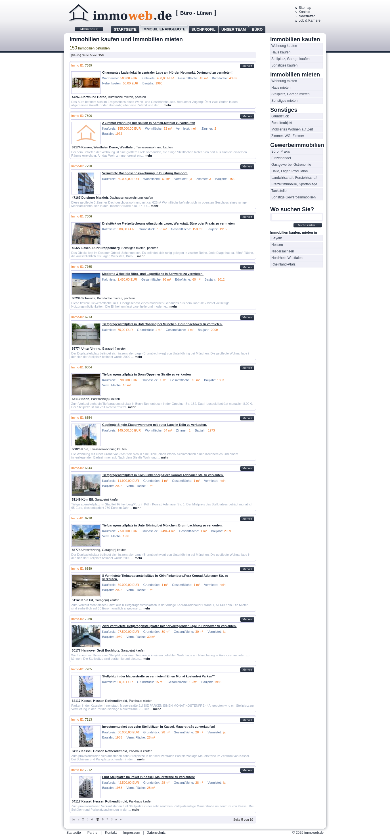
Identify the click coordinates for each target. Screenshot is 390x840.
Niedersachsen (282, 251)
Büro (257, 29)
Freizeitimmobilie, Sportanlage (294, 184)
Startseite (125, 29)
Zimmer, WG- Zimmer (287, 136)
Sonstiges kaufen (284, 65)
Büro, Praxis (280, 152)
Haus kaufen (280, 52)
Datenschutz (156, 833)
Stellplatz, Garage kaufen (290, 59)
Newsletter (307, 16)
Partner (92, 833)
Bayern (276, 238)
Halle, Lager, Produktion (289, 171)
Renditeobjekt (281, 123)
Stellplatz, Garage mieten (290, 94)
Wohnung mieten (284, 81)
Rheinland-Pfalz (283, 264)
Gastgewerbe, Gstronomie (291, 165)
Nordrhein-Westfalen (287, 258)
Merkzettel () (89, 28)
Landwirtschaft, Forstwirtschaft (294, 178)
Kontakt (304, 12)
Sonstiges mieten (284, 101)
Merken (247, 65)
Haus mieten (280, 88)
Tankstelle (278, 191)
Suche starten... (307, 225)
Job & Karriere (309, 20)
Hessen (277, 245)
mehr (167, 105)
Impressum (131, 833)
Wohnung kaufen (284, 46)
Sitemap (305, 8)
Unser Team (233, 29)
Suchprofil (204, 29)
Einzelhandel (281, 158)
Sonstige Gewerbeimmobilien (293, 197)
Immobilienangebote (164, 29)
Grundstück (280, 116)
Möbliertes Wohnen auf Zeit (292, 129)
